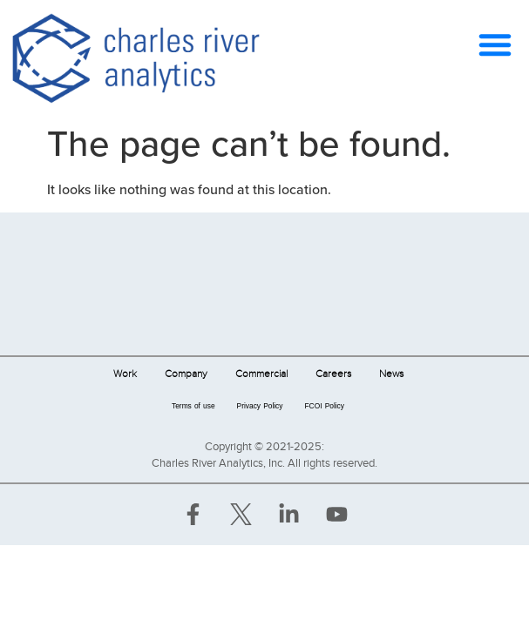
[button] (495, 44)
